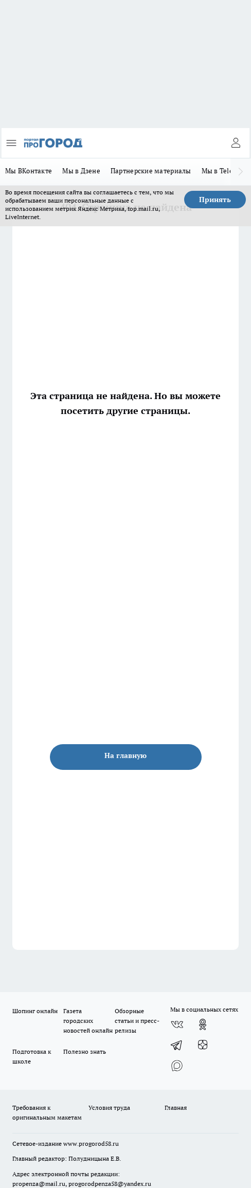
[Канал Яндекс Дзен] (203, 1045)
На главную (125, 755)
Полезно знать (84, 1051)
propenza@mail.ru (38, 1183)
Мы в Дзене (81, 170)
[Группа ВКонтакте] (177, 1024)
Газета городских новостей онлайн (88, 1020)
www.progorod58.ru (91, 1143)
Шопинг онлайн (35, 1011)
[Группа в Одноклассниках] (203, 1024)
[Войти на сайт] (235, 143)
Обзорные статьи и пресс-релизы (137, 1020)
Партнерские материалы (151, 170)
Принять (215, 199)
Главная (176, 1107)
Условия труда (109, 1107)
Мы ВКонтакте (28, 170)
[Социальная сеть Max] (177, 1065)
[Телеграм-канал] (177, 1045)
